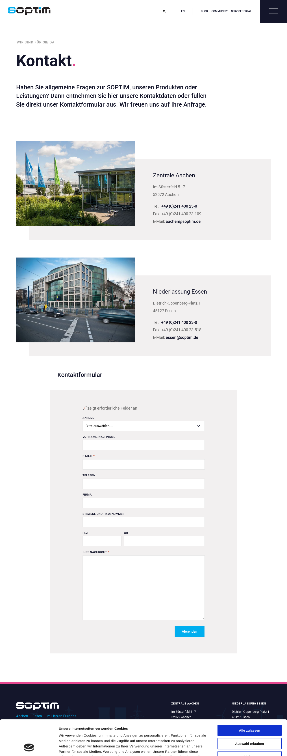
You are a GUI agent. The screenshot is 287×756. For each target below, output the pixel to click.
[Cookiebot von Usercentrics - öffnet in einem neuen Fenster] (29, 747)
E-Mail (89, 456)
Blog (204, 11)
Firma (87, 494)
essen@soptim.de (182, 337)
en (183, 11)
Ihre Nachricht (96, 552)
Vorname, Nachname (99, 436)
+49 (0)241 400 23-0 (179, 206)
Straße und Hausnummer (103, 513)
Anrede (88, 417)
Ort (127, 533)
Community (219, 11)
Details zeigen (238, 747)
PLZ (85, 533)
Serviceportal (241, 11)
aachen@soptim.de (183, 221)
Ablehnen (249, 723)
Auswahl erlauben (249, 710)
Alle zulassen (249, 697)
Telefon (89, 475)
